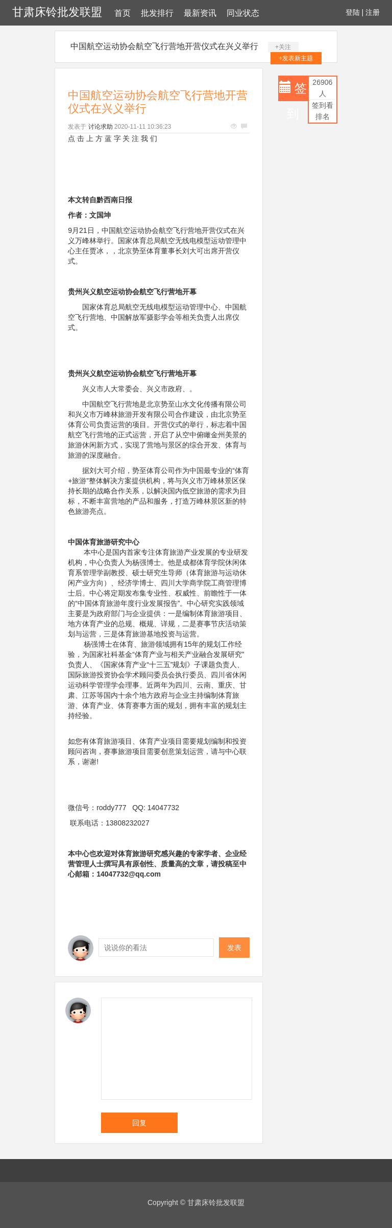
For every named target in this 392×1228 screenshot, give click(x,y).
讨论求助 (100, 126)
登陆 (353, 12)
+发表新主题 (296, 58)
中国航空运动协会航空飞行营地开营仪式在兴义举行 (164, 46)
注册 (372, 12)
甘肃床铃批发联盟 (57, 12)
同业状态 (243, 13)
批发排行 (157, 13)
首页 (122, 13)
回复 (139, 1123)
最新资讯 (200, 13)
